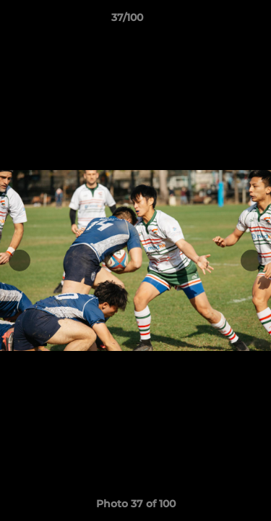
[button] (219, 20)
